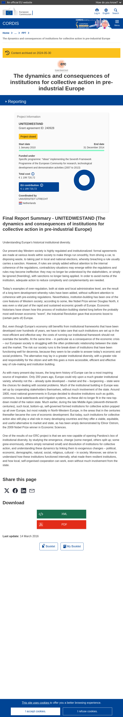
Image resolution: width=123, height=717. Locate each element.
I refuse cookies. (87, 711)
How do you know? (108, 2)
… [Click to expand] (15, 33)
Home (6, 33)
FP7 (24, 33)
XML (64, 513)
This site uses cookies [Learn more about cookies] (36, 702)
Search (115, 11)
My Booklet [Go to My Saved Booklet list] (72, 546)
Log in (97, 11)
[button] (106, 11)
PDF (64, 524)
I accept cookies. (35, 711)
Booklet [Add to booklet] (48, 546)
